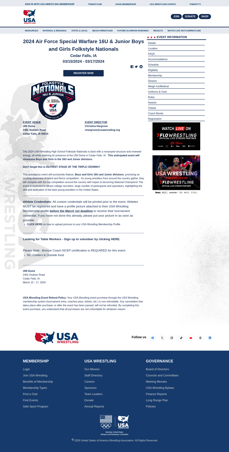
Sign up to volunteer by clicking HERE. (92, 239)
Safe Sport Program (35, 406)
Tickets (152, 108)
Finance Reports (156, 394)
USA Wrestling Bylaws (160, 387)
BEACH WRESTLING (102, 30)
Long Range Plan (157, 400)
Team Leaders (93, 394)
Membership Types (35, 387)
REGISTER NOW (84, 73)
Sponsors (90, 387)
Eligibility (153, 70)
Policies (151, 406)
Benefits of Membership (38, 381)
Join (176, 16)
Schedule (153, 64)
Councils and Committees (162, 375)
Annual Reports (94, 406)
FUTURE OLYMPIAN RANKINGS (133, 30)
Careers (89, 381)
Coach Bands (155, 113)
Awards (152, 102)
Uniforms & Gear (157, 91)
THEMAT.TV (195, 4)
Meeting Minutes (156, 381)
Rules (151, 97)
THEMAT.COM (95, 4)
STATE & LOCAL (79, 30)
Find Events (30, 400)
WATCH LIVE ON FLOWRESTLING (184, 30)
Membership (155, 75)
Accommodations (158, 59)
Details (152, 43)
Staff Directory (93, 375)
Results (158, 30)
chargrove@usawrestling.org (102, 130)
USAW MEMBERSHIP (125, 4)
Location (153, 48)
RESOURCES (31, 30)
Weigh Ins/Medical (158, 86)
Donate (190, 16)
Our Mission (92, 369)
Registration (155, 118)
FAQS (151, 54)
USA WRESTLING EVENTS (163, 4)
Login (26, 369)
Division (152, 81)
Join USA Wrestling (35, 375)
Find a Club (30, 394)
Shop (204, 16)
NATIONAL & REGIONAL (55, 30)
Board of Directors (157, 369)
